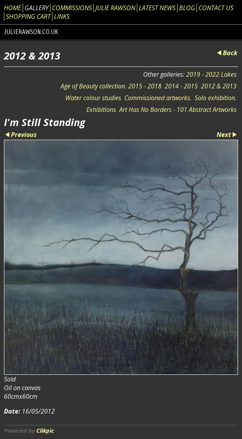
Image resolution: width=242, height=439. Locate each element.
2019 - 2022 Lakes (211, 74)
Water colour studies (93, 98)
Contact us (216, 8)
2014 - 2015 (181, 86)
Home (12, 8)
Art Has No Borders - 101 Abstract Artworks (178, 109)
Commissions (72, 8)
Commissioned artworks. (158, 98)
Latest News (157, 8)
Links (62, 16)
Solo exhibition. (216, 98)
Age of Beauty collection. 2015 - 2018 (111, 86)
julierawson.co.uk (31, 32)
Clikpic (45, 430)
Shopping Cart (28, 16)
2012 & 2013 (219, 86)
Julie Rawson (115, 8)
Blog (187, 8)
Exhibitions (101, 109)
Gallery (36, 8)
